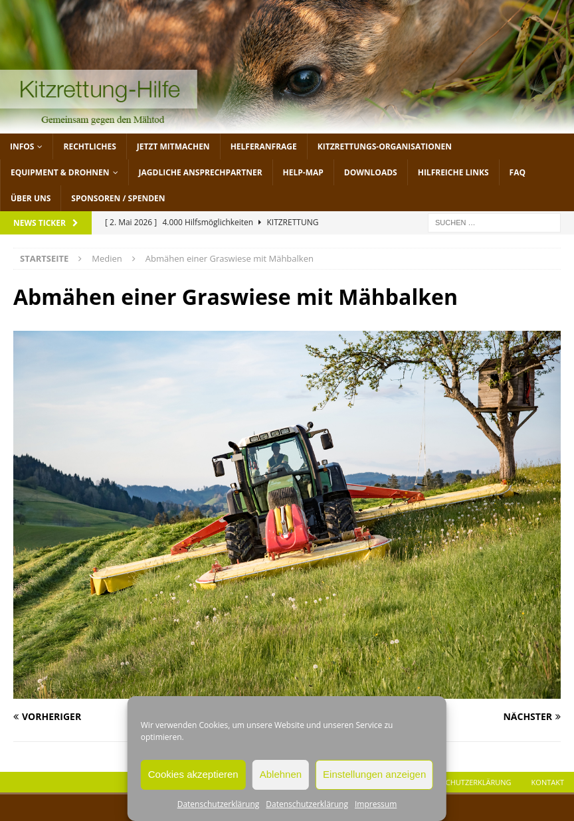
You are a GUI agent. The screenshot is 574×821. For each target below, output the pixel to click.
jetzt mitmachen (173, 146)
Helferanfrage (264, 146)
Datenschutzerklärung (218, 804)
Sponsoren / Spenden (118, 198)
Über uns (30, 198)
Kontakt (547, 782)
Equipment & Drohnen (60, 172)
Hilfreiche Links (453, 172)
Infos (22, 146)
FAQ (518, 172)
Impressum (376, 804)
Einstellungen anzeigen (374, 774)
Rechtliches (89, 146)
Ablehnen (281, 774)
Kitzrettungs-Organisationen (385, 146)
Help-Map (303, 172)
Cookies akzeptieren (193, 774)
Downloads (370, 172)
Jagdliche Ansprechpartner (200, 172)
